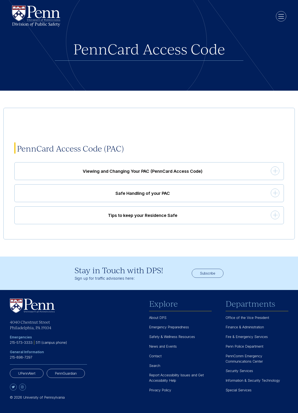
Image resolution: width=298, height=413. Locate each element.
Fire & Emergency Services (247, 337)
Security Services (239, 371)
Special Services (239, 390)
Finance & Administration (245, 327)
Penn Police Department (244, 346)
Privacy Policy (160, 390)
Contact (155, 356)
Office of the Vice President (247, 317)
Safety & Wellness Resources (172, 337)
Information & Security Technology (253, 380)
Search (154, 365)
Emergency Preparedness (169, 327)
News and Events (163, 346)
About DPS (157, 317)
